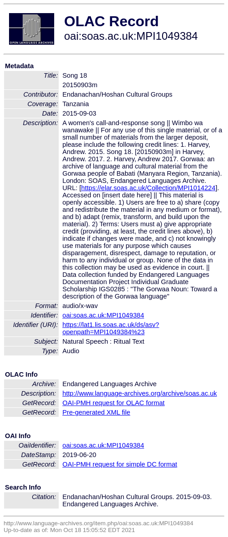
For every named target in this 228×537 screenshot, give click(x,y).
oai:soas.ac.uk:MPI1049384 (103, 315)
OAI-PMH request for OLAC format (113, 402)
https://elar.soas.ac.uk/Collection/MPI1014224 (148, 187)
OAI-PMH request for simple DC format (119, 464)
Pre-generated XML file (96, 412)
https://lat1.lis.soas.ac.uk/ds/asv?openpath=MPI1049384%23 (110, 328)
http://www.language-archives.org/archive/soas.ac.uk (139, 393)
